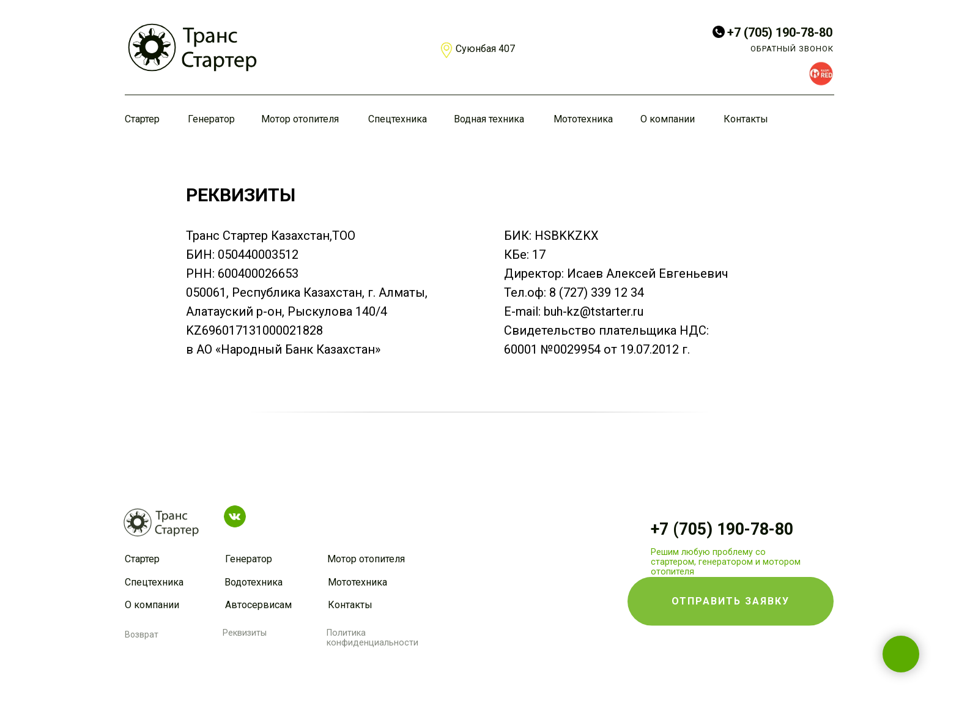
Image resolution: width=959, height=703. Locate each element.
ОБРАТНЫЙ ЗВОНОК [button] (792, 48)
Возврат (141, 634)
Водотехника (253, 582)
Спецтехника (397, 119)
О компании (667, 119)
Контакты (746, 119)
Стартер (142, 119)
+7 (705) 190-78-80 (779, 32)
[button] (731, 578)
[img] (192, 47)
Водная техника (489, 119)
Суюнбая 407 (485, 48)
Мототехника (583, 119)
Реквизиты (245, 633)
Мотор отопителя (300, 119)
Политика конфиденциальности (372, 637)
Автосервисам (258, 605)
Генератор (211, 119)
